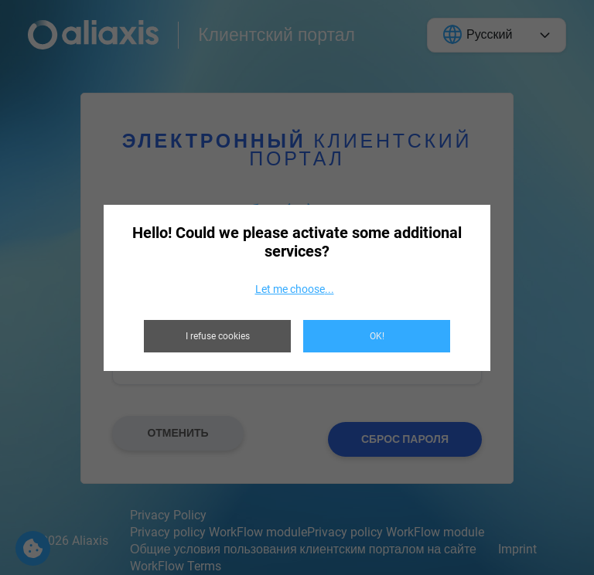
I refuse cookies (218, 336)
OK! (377, 336)
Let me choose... (294, 289)
